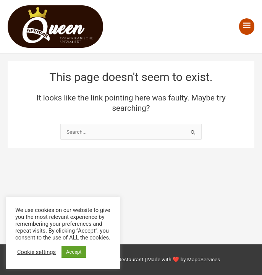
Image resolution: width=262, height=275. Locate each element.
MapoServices (203, 259)
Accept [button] (74, 252)
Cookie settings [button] (36, 252)
